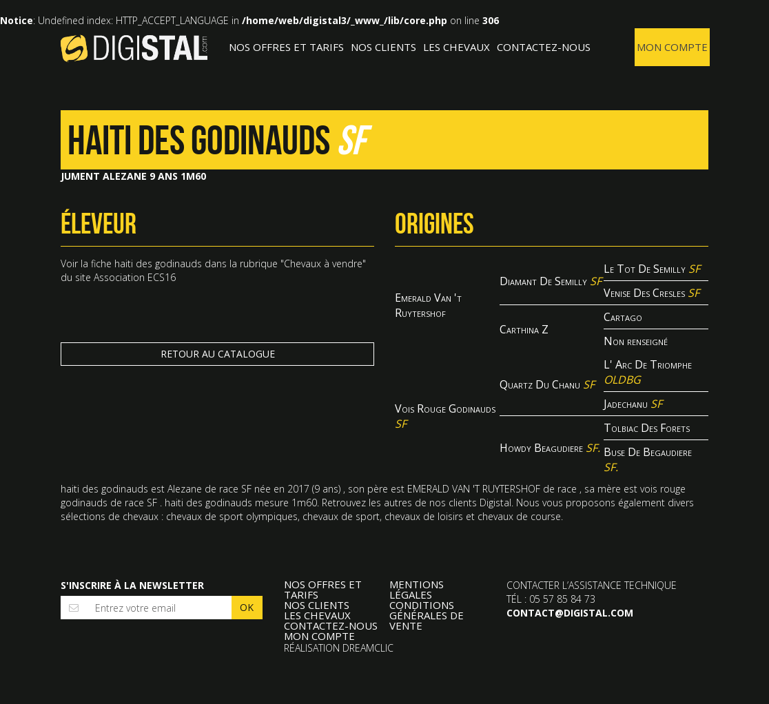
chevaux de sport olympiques (232, 516)
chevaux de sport (341, 516)
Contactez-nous (544, 47)
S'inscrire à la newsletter (132, 585)
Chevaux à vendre (323, 263)
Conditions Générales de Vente (426, 615)
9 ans (326, 488)
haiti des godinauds (158, 263)
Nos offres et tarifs (286, 47)
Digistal (134, 48)
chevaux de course (519, 516)
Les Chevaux (456, 47)
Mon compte (672, 47)
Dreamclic (367, 647)
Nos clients (383, 47)
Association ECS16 (135, 277)
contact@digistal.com (569, 612)
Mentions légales (416, 589)
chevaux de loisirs (423, 516)
